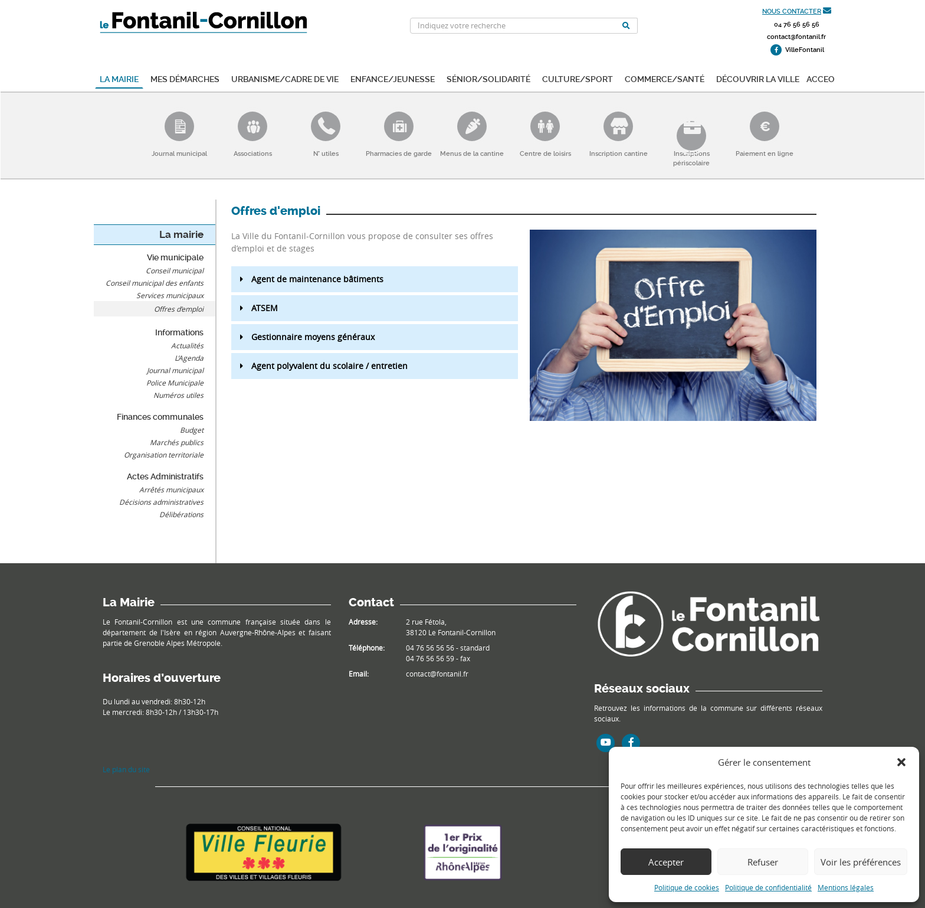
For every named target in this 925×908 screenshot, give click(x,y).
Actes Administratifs (165, 476)
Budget (192, 430)
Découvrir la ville (757, 78)
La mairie (119, 78)
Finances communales (160, 417)
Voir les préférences (861, 862)
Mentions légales (846, 887)
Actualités (187, 345)
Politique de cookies (686, 887)
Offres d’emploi (179, 308)
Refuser (762, 862)
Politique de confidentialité (768, 887)
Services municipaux (170, 295)
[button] (901, 762)
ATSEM (264, 307)
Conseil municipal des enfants (155, 283)
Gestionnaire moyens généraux (313, 336)
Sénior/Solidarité (488, 78)
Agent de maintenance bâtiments (317, 279)
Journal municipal (175, 370)
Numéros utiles (178, 395)
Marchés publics (177, 442)
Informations (179, 332)
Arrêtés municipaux (171, 489)
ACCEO (820, 78)
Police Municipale (175, 382)
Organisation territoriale (164, 454)
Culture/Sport (577, 78)
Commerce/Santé (664, 78)
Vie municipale (175, 257)
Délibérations (181, 514)
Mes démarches (184, 78)
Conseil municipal (175, 270)
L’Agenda (189, 357)
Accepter (666, 862)
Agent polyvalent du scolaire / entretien (329, 365)
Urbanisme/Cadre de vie (285, 78)
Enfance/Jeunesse (392, 78)
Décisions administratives (161, 502)
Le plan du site (126, 769)
